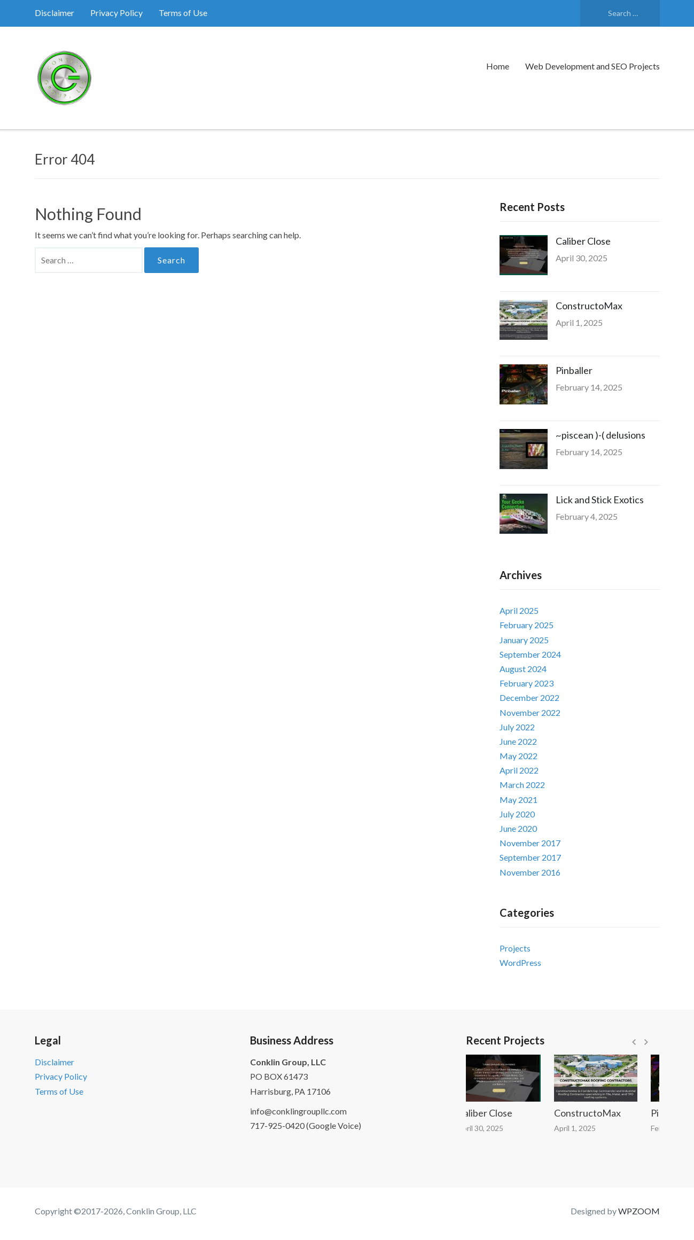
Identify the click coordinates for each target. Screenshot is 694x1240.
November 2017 (530, 843)
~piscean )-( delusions (600, 435)
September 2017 (530, 857)
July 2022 (517, 727)
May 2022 (518, 756)
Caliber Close (583, 241)
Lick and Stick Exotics (600, 499)
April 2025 (519, 610)
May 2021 (518, 799)
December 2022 (529, 697)
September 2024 (530, 654)
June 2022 (518, 741)
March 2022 (522, 784)
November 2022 (530, 712)
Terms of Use (183, 12)
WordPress (520, 962)
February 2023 (526, 683)
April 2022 (519, 770)
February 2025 (526, 625)
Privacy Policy (116, 12)
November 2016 (530, 872)
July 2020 (517, 814)
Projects (515, 948)
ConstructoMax (589, 305)
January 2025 (524, 640)
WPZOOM (639, 1211)
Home (497, 66)
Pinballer (574, 370)
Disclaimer (54, 12)
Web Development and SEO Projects (592, 66)
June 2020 (518, 828)
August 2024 (523, 669)
